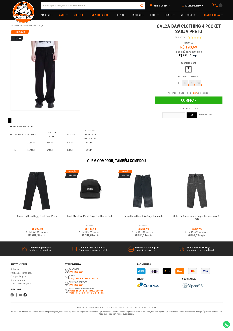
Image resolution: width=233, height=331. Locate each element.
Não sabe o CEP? (205, 114)
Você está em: (17, 26)
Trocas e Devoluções (21, 284)
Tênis (121, 15)
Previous (9, 163)
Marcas (46, 15)
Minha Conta (160, 5)
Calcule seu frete (189, 108)
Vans (62, 15)
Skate (169, 15)
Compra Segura (18, 276)
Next (224, 163)
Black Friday (212, 15)
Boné (153, 15)
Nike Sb (79, 15)
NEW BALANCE (100, 15)
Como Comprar (18, 280)
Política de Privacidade (22, 273)
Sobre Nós (16, 269)
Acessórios (188, 15)
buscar (142, 6)
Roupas (137, 15)
